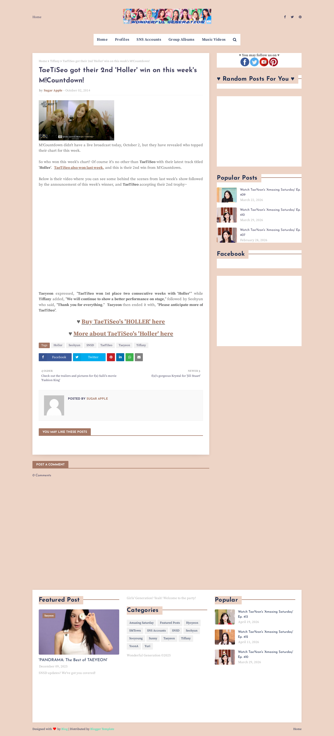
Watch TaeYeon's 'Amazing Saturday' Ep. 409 (270, 192)
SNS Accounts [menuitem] (149, 39)
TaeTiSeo (106, 345)
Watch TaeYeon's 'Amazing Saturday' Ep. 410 (270, 212)
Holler (58, 345)
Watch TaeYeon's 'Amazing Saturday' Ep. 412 (265, 634)
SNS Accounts (156, 631)
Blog (64, 729)
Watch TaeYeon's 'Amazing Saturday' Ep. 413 (265, 614)
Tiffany (55, 61)
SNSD (90, 345)
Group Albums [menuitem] (182, 39)
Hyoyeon (192, 623)
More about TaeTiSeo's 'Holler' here (123, 334)
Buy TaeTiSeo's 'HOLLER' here (123, 322)
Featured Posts (170, 623)
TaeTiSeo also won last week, (79, 167)
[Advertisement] (259, 131)
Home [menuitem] (102, 39)
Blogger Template (102, 729)
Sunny (153, 638)
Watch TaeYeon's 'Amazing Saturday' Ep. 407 (270, 232)
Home (36, 17)
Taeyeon (124, 345)
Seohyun (74, 345)
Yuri (147, 646)
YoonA (133, 646)
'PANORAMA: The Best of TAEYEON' (73, 660)
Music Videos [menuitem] (214, 39)
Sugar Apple (53, 90)
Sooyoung (136, 638)
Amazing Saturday (141, 623)
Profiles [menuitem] (122, 39)
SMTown (135, 631)
